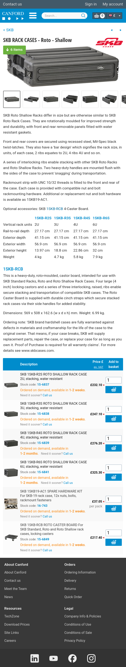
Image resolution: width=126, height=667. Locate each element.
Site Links (11, 633)
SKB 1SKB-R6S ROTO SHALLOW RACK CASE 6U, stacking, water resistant (53, 464)
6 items (14, 49)
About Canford (15, 572)
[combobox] (64, 15)
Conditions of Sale (78, 633)
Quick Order (73, 597)
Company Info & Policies (82, 616)
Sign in (91, 4)
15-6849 (43, 539)
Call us (47, 395)
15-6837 (43, 384)
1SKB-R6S (101, 218)
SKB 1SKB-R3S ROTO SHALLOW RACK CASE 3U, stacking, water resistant (53, 406)
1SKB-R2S (43, 218)
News (8, 597)
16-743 (42, 506)
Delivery (70, 581)
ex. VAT (98, 367)
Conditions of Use (77, 624)
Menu (33, 15)
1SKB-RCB (54, 209)
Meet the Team (15, 589)
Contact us (12, 4)
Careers (10, 641)
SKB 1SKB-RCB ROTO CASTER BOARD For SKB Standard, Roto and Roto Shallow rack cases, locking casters (52, 529)
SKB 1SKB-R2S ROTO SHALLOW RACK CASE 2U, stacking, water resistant (53, 376)
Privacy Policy (74, 641)
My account (113, 4)
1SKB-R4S (81, 218)
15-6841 (43, 472)
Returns (70, 589)
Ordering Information (80, 572)
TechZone (11, 616)
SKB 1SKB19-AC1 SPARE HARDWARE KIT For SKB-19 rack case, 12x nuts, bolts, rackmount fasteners (51, 495)
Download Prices (17, 624)
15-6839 (43, 443)
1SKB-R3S (62, 218)
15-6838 (43, 414)
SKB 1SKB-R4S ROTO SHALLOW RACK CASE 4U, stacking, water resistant (53, 435)
